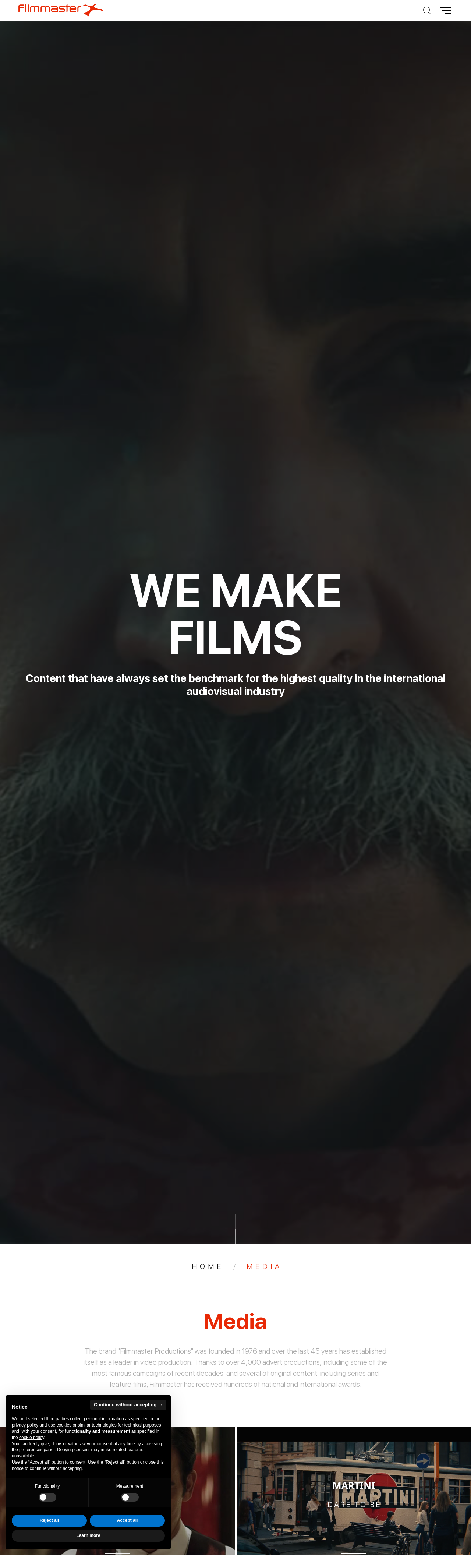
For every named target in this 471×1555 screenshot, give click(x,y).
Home (208, 1266)
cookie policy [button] (31, 1437)
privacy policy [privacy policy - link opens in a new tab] (25, 1425)
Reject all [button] (49, 1520)
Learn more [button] (88, 1535)
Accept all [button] (127, 1520)
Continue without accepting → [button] (128, 1404)
